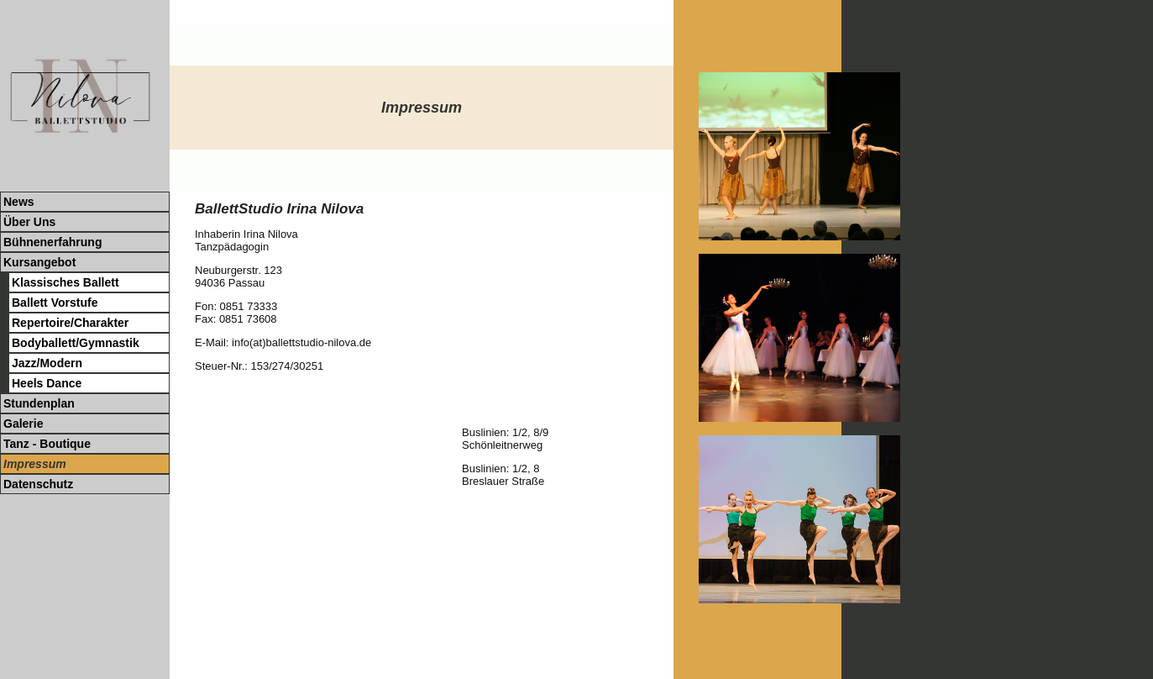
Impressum (34, 464)
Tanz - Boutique (47, 443)
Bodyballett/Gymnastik (75, 343)
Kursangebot (39, 262)
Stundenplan (39, 403)
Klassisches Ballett (65, 282)
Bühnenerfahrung (52, 242)
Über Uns (29, 222)
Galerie (23, 423)
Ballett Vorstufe (54, 302)
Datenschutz (38, 484)
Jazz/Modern (47, 363)
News (18, 201)
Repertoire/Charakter (70, 322)
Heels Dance (46, 383)
